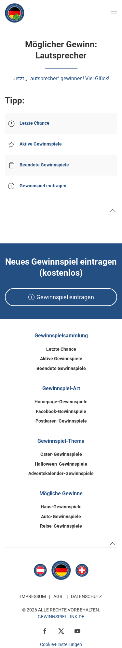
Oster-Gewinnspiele (61, 454)
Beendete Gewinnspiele (61, 368)
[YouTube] (77, 630)
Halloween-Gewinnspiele (61, 464)
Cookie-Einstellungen (61, 644)
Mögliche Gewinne (61, 493)
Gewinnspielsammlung (61, 335)
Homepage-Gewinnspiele (61, 401)
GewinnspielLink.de (61, 616)
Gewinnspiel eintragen (61, 297)
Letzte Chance (61, 349)
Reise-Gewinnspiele (61, 526)
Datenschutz (86, 596)
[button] (114, 13)
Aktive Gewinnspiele (61, 358)
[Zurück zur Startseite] (14, 13)
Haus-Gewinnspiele (61, 506)
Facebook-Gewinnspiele (61, 411)
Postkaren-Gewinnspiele (61, 421)
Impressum (33, 596)
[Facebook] (45, 630)
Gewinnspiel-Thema (61, 441)
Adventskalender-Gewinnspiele (61, 473)
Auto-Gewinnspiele (61, 516)
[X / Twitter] (61, 630)
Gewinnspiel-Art (61, 388)
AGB (57, 596)
